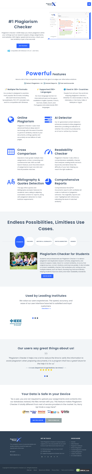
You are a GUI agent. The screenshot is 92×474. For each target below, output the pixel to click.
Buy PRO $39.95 (38, 424)
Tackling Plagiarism (76, 455)
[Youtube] (48, 460)
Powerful (39, 73)
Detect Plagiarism (32, 83)
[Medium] (54, 460)
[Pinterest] (57, 460)
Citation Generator (76, 457)
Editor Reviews (75, 447)
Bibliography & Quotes (28, 181)
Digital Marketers (58, 241)
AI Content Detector (76, 459)
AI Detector (63, 118)
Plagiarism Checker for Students (57, 256)
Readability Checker (64, 152)
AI (41, 83)
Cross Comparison (26, 152)
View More (45, 312)
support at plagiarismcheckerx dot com (52, 457)
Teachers (37, 241)
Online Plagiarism (25, 119)
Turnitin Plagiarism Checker (78, 453)
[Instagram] (42, 460)
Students (25, 241)
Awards (68, 241)
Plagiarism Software (76, 449)
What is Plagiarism (76, 451)
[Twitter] (51, 460)
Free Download (53, 424)
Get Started (23, 46)
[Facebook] (45, 460)
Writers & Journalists (47, 241)
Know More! (47, 280)
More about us (14, 458)
